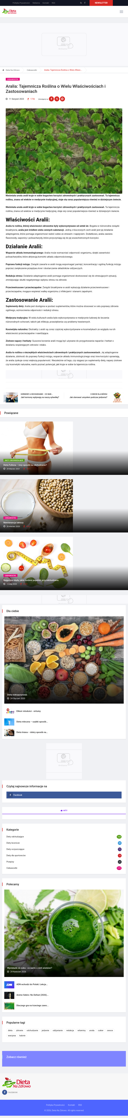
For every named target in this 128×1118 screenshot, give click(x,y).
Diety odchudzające (14, 460)
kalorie (22, 1035)
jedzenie (45, 1030)
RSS (53, 3)
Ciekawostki (32, 70)
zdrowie (19, 1030)
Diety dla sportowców (16, 855)
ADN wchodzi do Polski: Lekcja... (32, 984)
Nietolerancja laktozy (13, 522)
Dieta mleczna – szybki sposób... (32, 721)
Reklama (36, 3)
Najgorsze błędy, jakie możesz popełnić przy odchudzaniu (31, 580)
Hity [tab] (64, 811)
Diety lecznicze (13, 843)
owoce (110, 1030)
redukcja (70, 1030)
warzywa (12, 1035)
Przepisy (10, 862)
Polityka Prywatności (21, 3)
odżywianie (58, 1030)
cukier (100, 1030)
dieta (10, 1030)
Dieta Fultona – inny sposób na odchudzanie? (25, 465)
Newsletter (101, 3)
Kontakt (46, 3)
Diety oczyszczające (15, 849)
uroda (91, 1030)
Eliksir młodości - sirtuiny (28, 711)
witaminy (82, 1030)
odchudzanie (32, 1030)
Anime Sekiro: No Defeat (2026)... (32, 995)
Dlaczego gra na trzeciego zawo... (32, 1005)
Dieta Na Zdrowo (11, 70)
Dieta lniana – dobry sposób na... (32, 732)
